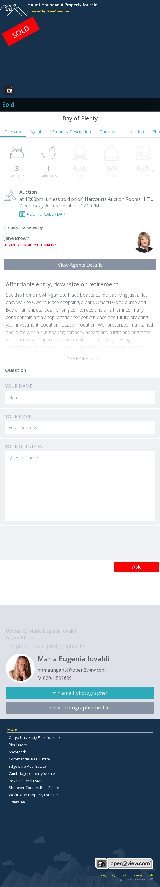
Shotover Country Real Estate (34, 787)
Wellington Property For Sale (33, 794)
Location (135, 131)
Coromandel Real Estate (29, 759)
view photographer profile (80, 707)
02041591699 (57, 678)
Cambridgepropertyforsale (32, 773)
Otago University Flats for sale (34, 737)
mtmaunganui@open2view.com (72, 670)
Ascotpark (17, 751)
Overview (13, 131)
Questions (109, 131)
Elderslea (17, 802)
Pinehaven (18, 744)
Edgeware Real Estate (27, 766)
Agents (36, 131)
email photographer (84, 693)
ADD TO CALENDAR (46, 214)
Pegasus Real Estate (26, 780)
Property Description (71, 131)
